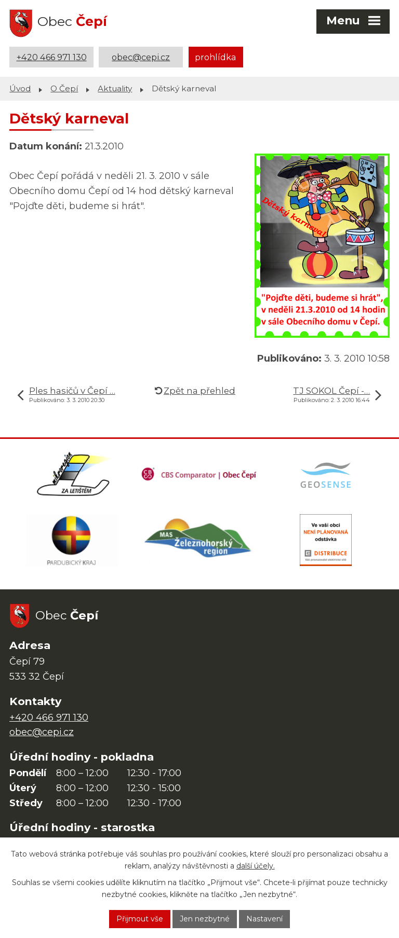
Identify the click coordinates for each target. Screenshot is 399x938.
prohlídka (215, 57)
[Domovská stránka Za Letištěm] (73, 474)
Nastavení (264, 918)
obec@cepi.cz (141, 57)
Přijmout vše (139, 918)
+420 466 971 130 (52, 57)
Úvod (20, 88)
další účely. (255, 866)
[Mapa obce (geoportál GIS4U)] (327, 474)
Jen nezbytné (205, 918)
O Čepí (64, 88)
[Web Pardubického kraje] (72, 540)
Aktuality (115, 88)
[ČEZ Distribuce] (326, 540)
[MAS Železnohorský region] (199, 540)
